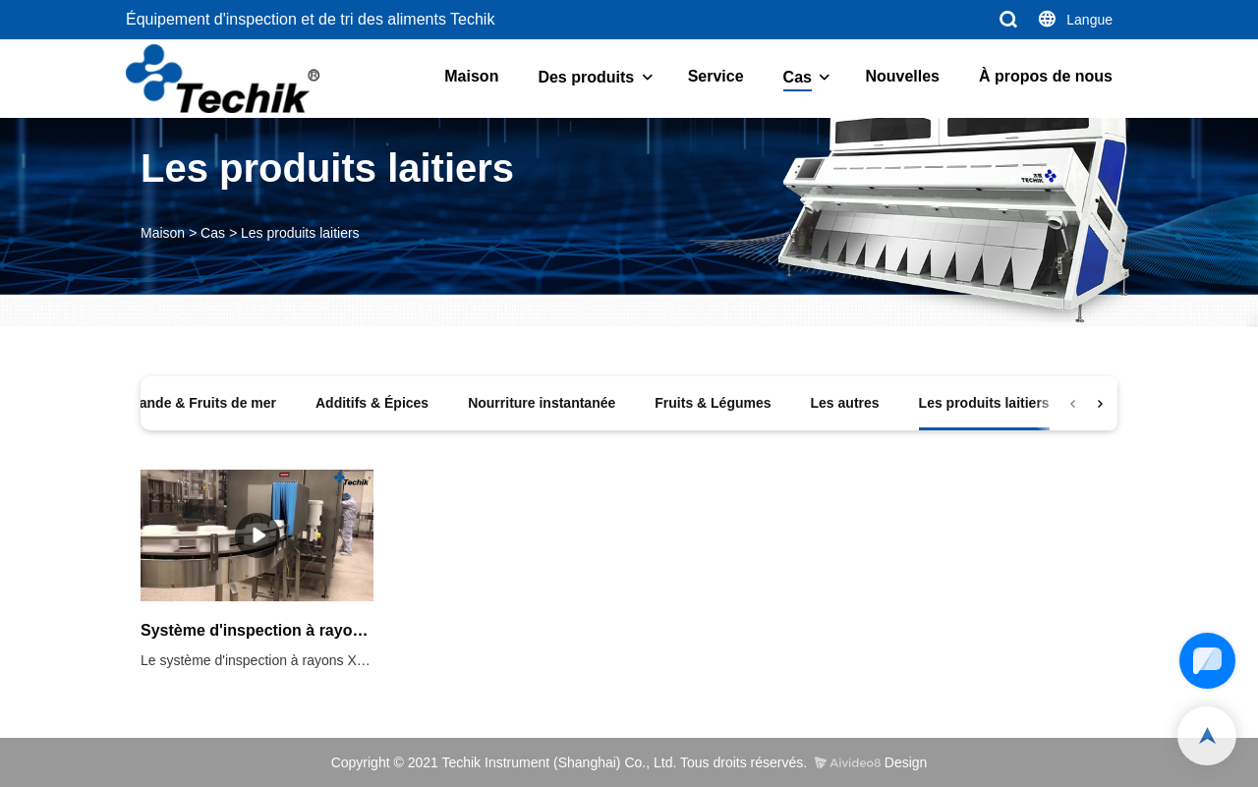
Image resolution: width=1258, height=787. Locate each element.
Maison (471, 76)
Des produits (586, 77)
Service (716, 76)
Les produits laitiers (300, 233)
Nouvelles (902, 76)
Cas (797, 77)
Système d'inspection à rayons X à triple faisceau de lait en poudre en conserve (257, 630)
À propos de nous (1046, 76)
